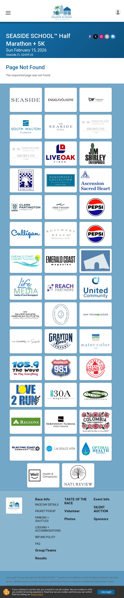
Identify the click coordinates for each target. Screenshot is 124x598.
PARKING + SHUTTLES (42, 519)
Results (41, 558)
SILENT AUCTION (101, 509)
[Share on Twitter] (95, 36)
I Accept (106, 592)
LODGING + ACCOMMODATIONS (47, 529)
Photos (69, 519)
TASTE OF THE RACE (75, 501)
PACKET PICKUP (45, 511)
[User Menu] (118, 12)
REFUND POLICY (45, 537)
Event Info (101, 499)
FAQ (37, 543)
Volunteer (72, 511)
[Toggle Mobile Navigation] (8, 13)
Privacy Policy (37, 594)
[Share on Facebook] (90, 36)
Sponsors (101, 519)
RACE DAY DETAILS (47, 504)
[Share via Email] (107, 36)
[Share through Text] (112, 36)
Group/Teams (45, 550)
